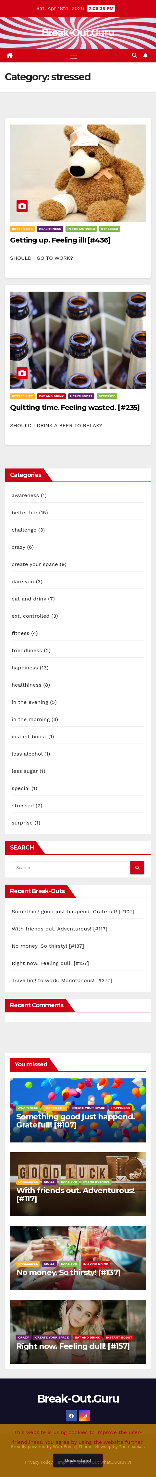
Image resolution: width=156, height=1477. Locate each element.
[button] (134, 55)
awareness (25, 495)
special (21, 788)
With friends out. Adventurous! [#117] (59, 929)
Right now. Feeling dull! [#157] (50, 963)
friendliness (27, 650)
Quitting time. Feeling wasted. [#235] (74, 407)
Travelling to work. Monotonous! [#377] (62, 980)
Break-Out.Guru (78, 33)
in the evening (30, 702)
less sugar (25, 771)
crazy (18, 547)
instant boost (29, 736)
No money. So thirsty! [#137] (48, 946)
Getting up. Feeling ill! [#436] (60, 240)
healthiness (50, 229)
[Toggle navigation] (73, 55)
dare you (23, 581)
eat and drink (51, 396)
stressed (109, 229)
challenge (24, 530)
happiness (25, 668)
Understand (78, 1460)
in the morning (81, 229)
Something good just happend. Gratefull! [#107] (73, 911)
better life (22, 229)
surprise (22, 823)
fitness (21, 633)
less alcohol (27, 754)
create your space (35, 564)
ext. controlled (31, 616)
